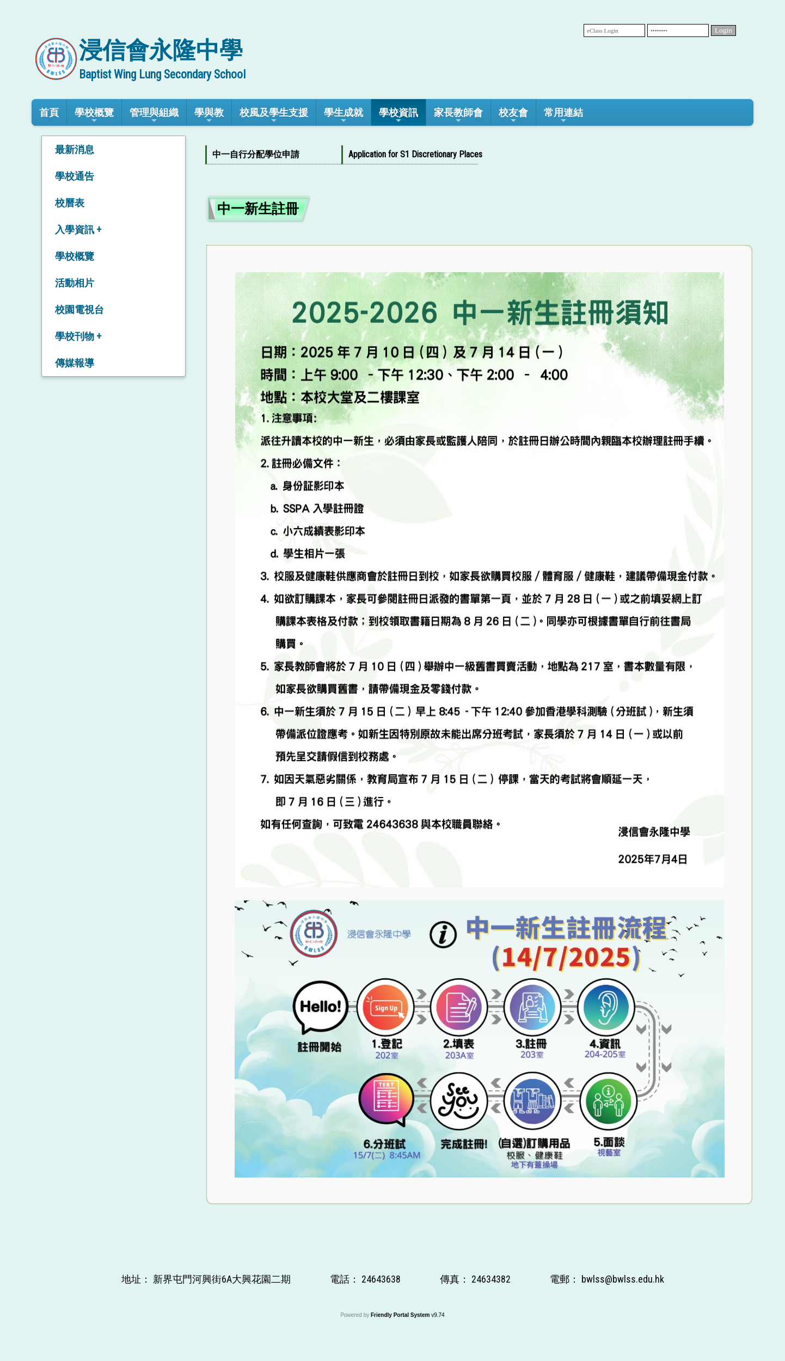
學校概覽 (94, 116)
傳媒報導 (74, 363)
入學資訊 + (78, 229)
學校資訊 (398, 116)
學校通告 (74, 176)
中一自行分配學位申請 (255, 154)
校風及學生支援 (274, 116)
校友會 (513, 116)
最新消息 (74, 149)
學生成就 (343, 116)
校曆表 (69, 203)
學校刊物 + (78, 336)
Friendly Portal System (401, 1315)
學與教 (209, 116)
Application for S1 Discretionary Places (407, 154)
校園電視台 (79, 309)
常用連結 (563, 116)
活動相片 (74, 283)
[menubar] (341, 154)
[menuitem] (273, 154)
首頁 (49, 112)
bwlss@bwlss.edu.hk (622, 1279)
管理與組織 (154, 116)
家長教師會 (458, 116)
